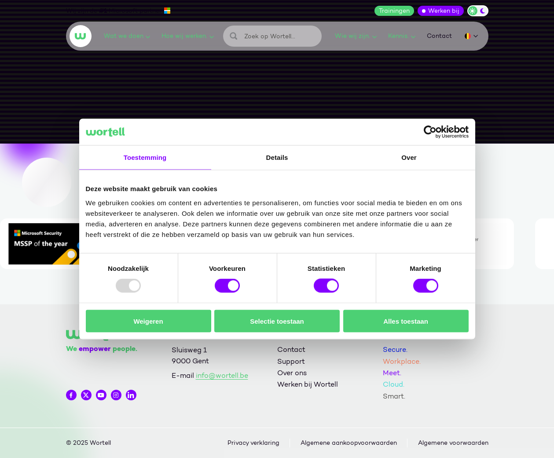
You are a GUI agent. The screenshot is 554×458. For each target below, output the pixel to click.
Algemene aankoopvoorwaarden (349, 443)
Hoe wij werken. (187, 36)
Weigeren (148, 321)
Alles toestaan (405, 321)
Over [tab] (409, 157)
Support (291, 361)
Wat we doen (127, 36)
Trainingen (394, 11)
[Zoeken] (272, 36)
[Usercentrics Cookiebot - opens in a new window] (430, 132)
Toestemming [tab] (145, 157)
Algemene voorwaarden (453, 443)
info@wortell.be (222, 375)
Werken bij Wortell (307, 384)
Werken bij (443, 11)
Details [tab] (277, 157)
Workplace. (402, 361)
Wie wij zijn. (356, 36)
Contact (439, 36)
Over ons (292, 373)
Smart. (394, 396)
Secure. (395, 349)
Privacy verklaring (253, 443)
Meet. (392, 373)
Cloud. (393, 384)
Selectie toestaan (277, 321)
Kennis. (401, 36)
